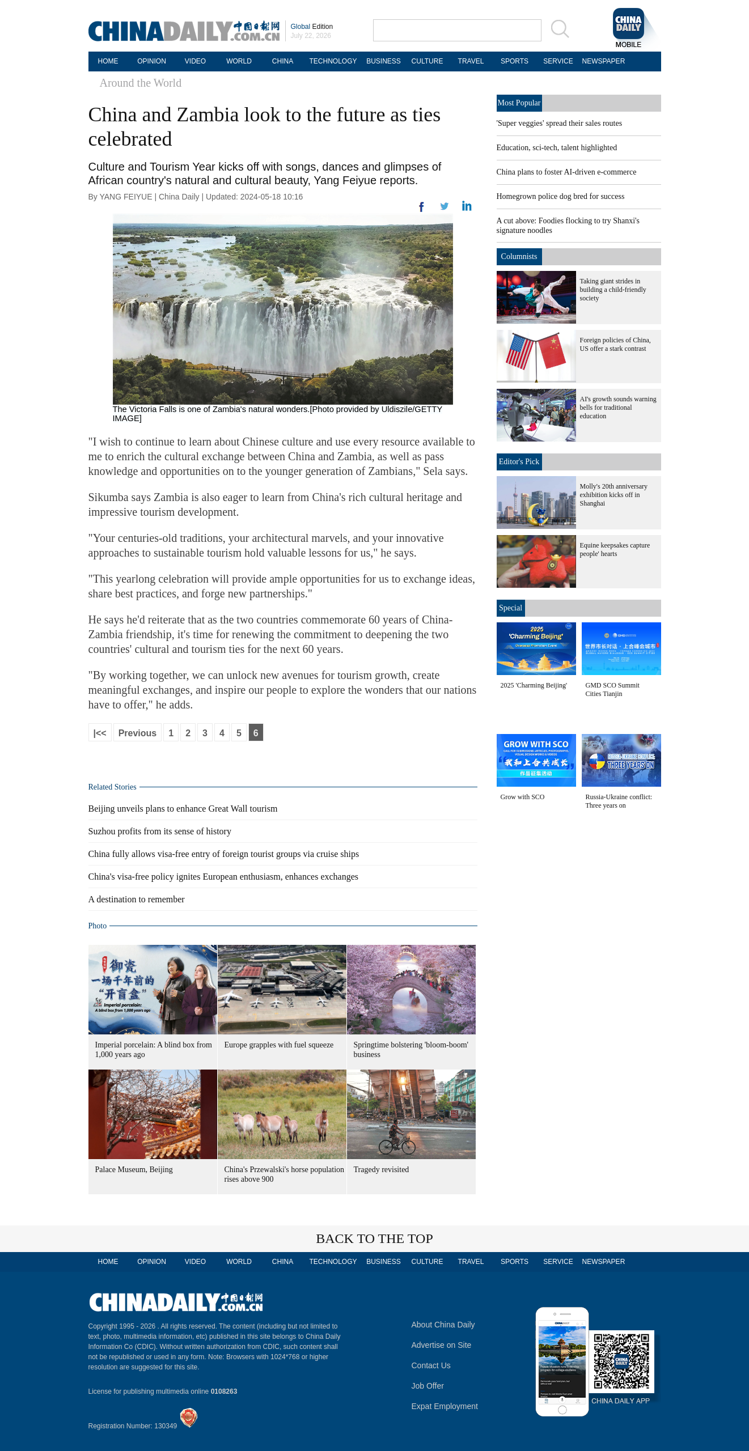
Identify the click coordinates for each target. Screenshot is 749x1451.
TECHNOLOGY (333, 61)
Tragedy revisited (381, 1169)
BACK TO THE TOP (374, 1238)
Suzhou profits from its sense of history (159, 831)
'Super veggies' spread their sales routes (560, 123)
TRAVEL (471, 61)
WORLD (239, 61)
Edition (312, 27)
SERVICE (558, 61)
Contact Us (431, 1365)
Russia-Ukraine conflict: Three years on (619, 801)
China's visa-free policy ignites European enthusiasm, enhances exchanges (223, 876)
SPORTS (514, 61)
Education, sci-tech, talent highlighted (557, 147)
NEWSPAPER (602, 61)
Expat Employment (445, 1406)
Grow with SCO (523, 797)
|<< (100, 733)
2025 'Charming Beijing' (534, 685)
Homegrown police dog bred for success (561, 196)
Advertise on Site (442, 1345)
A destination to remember (136, 899)
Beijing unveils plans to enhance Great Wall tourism (183, 808)
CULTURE (427, 61)
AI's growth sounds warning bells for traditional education (618, 407)
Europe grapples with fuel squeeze (279, 1045)
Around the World (141, 83)
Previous (138, 733)
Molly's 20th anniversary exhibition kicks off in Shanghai (614, 494)
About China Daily (443, 1324)
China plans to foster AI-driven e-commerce (567, 172)
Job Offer (428, 1385)
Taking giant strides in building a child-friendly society (613, 289)
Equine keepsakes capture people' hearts (615, 549)
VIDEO (195, 61)
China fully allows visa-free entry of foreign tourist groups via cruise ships (223, 854)
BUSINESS (383, 61)
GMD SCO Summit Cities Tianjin (613, 689)
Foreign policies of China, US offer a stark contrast (615, 344)
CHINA (282, 61)
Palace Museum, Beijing (134, 1169)
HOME (108, 61)
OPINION (151, 61)
